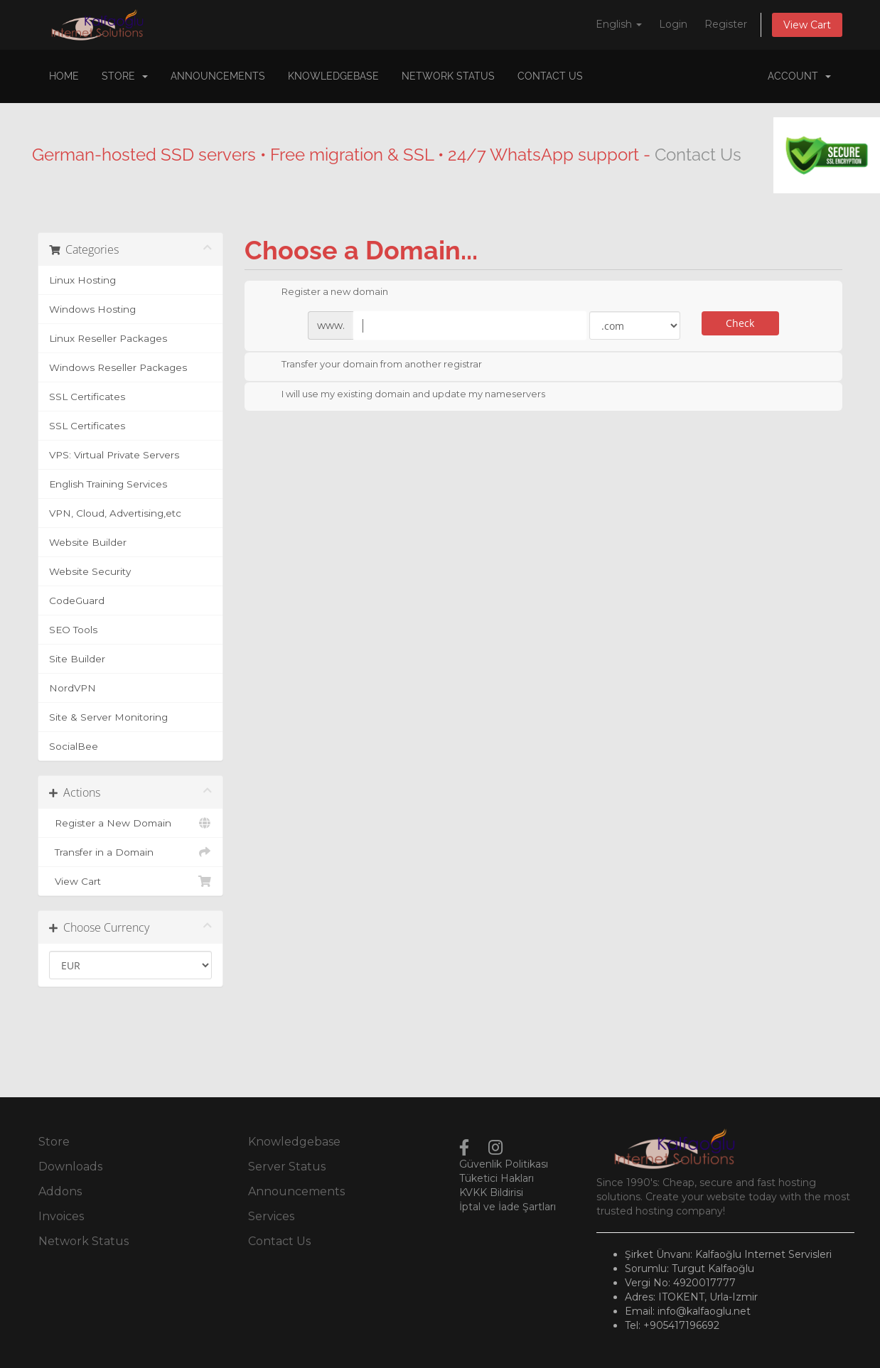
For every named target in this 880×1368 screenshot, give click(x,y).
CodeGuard (76, 600)
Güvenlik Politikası (503, 1164)
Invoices (61, 1216)
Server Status (287, 1166)
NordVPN (72, 688)
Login (673, 24)
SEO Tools (73, 629)
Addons (60, 1191)
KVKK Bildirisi (491, 1192)
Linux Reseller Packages (108, 338)
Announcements (218, 76)
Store (125, 76)
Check (740, 323)
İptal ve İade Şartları (507, 1206)
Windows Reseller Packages (118, 367)
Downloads (70, 1166)
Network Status (448, 76)
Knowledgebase (333, 76)
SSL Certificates (87, 396)
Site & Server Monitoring (108, 717)
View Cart (807, 24)
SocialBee (73, 746)
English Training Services (108, 484)
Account (799, 76)
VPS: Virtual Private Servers (114, 455)
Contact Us (550, 76)
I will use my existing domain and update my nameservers (402, 395)
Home (64, 76)
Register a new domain (323, 293)
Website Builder (88, 542)
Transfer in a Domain (130, 852)
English (619, 24)
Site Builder (77, 658)
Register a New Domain (130, 822)
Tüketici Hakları (496, 1178)
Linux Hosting (82, 280)
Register (725, 24)
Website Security (90, 571)
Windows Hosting (92, 309)
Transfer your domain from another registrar (370, 365)
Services (271, 1216)
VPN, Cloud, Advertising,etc (115, 513)
